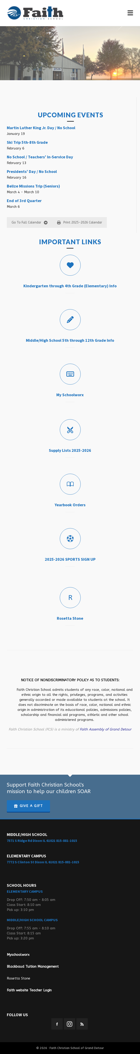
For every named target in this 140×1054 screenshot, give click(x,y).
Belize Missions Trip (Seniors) (33, 186)
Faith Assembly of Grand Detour (105, 729)
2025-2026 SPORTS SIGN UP (70, 559)
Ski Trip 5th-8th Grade (27, 142)
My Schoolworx (70, 394)
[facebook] (57, 1024)
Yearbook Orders (70, 504)
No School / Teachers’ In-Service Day (40, 156)
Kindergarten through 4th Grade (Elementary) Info (70, 285)
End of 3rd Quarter (24, 200)
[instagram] (69, 1024)
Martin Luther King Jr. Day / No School (41, 127)
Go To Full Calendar (30, 222)
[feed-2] (82, 1024)
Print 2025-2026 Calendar (79, 222)
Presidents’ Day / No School (32, 171)
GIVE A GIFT (28, 806)
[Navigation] (130, 13)
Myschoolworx (18, 955)
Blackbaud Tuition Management (33, 966)
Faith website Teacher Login (29, 990)
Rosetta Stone (70, 618)
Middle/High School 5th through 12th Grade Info (70, 340)
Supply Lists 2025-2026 (70, 450)
